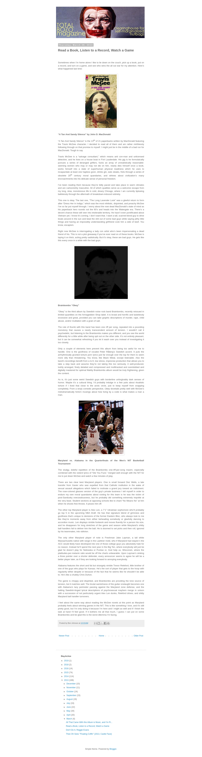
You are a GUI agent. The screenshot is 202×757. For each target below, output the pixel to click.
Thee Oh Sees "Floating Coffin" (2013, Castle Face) (89, 734)
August (69, 699)
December (71, 684)
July (68, 703)
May (68, 711)
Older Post (138, 636)
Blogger (113, 749)
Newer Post (64, 636)
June (68, 707)
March (69, 719)
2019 (66, 660)
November (71, 687)
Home (101, 636)
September (71, 695)
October (70, 691)
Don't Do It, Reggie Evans (77, 730)
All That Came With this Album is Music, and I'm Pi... (89, 722)
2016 (66, 668)
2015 (66, 672)
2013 (66, 680)
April (68, 715)
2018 (66, 664)
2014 (66, 676)
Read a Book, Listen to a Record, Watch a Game (87, 726)
